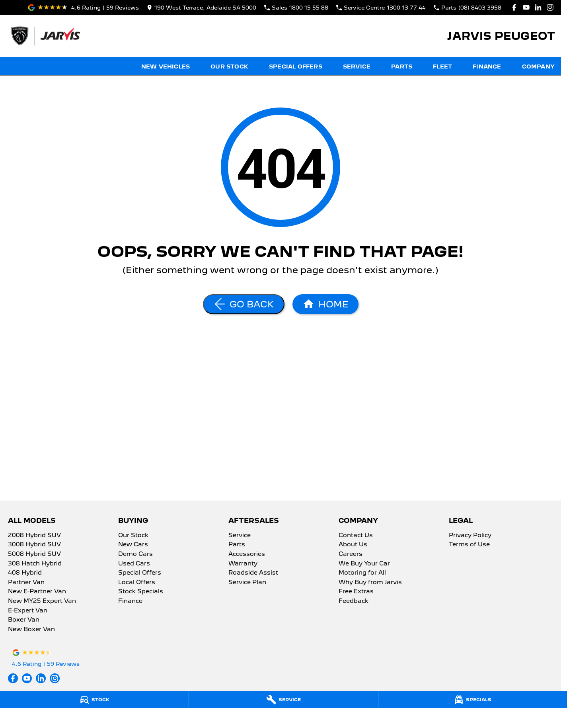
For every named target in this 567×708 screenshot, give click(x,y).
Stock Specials (140, 592)
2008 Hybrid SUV (34, 535)
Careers (350, 554)
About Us (353, 545)
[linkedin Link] (538, 7)
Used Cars (134, 564)
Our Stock (229, 66)
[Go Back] (243, 304)
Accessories (246, 554)
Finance (487, 66)
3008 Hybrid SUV (34, 545)
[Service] (283, 699)
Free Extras (356, 592)
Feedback (353, 601)
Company (538, 66)
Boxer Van (23, 620)
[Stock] (94, 699)
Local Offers (136, 582)
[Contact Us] (201, 7)
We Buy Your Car (364, 564)
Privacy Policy (470, 535)
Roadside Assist (253, 573)
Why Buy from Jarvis (370, 582)
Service (356, 66)
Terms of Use (469, 545)
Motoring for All (362, 573)
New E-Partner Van (37, 592)
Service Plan (247, 582)
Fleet (442, 66)
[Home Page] (45, 36)
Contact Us (356, 535)
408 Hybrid (25, 573)
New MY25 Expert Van (42, 601)
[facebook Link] (514, 7)
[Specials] (472, 699)
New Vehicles (165, 66)
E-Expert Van (27, 611)
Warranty (242, 564)
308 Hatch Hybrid (35, 564)
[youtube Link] (526, 7)
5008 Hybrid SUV (34, 554)
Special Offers (295, 66)
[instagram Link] (550, 7)
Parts (401, 66)
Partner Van (26, 582)
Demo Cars (135, 554)
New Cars (133, 545)
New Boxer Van (31, 629)
